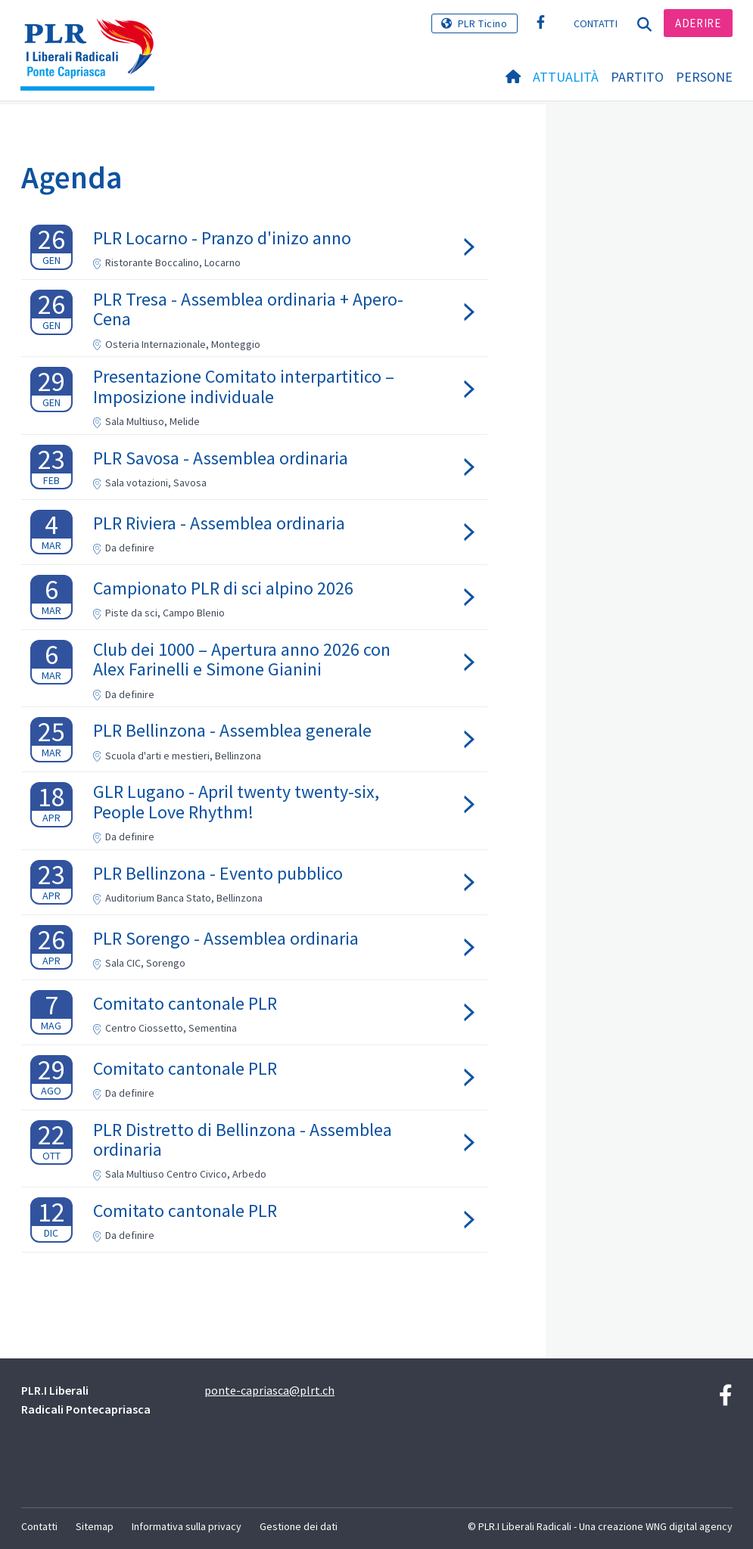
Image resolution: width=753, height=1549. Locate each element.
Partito (637, 76)
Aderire (697, 23)
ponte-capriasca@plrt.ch (269, 1390)
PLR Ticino (483, 23)
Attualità (566, 76)
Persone (704, 76)
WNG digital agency (689, 1526)
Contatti (596, 23)
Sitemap (95, 1526)
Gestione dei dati (299, 1526)
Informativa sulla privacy (186, 1526)
